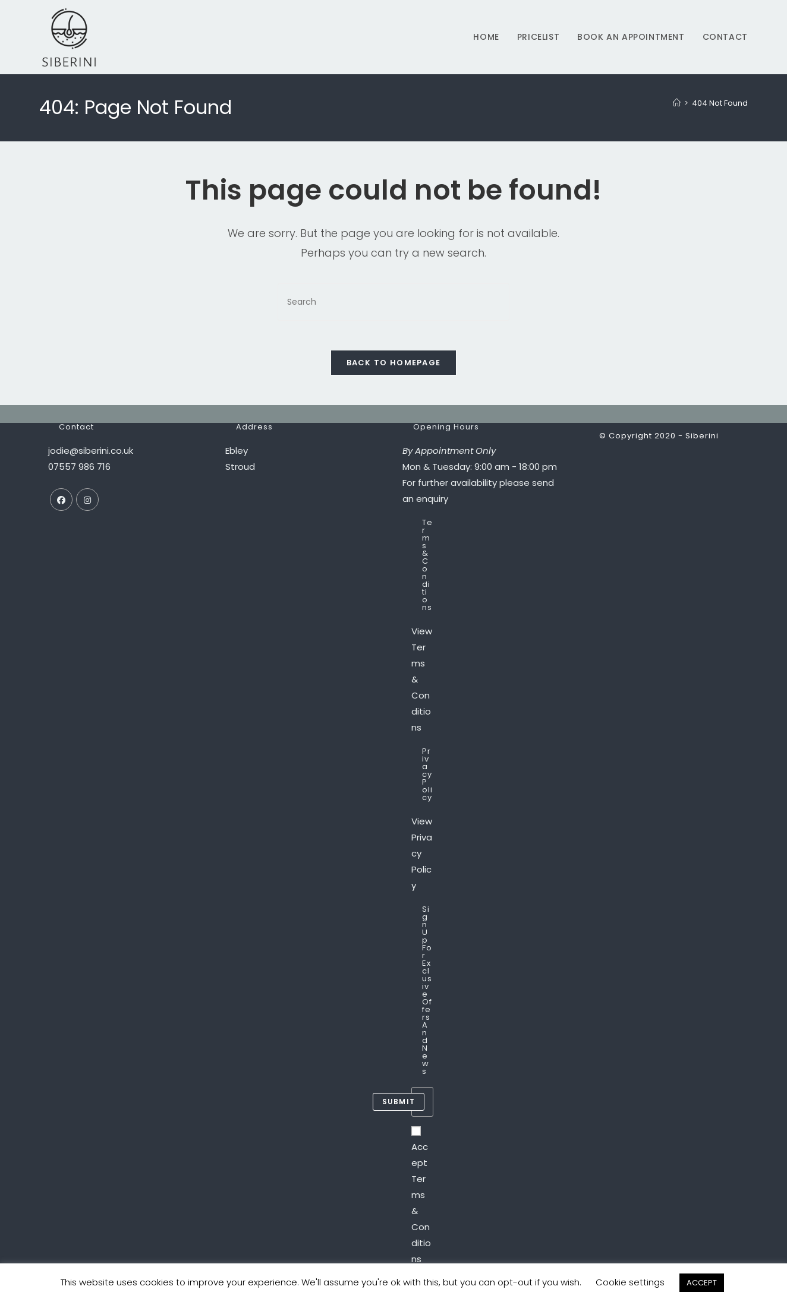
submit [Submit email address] (398, 1108)
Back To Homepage (394, 369)
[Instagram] (87, 506)
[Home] (677, 103)
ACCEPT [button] (702, 1282)
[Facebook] (61, 506)
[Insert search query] (393, 302)
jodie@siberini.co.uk (90, 457)
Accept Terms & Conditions (421, 1202)
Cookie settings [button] (630, 1282)
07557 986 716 (79, 473)
